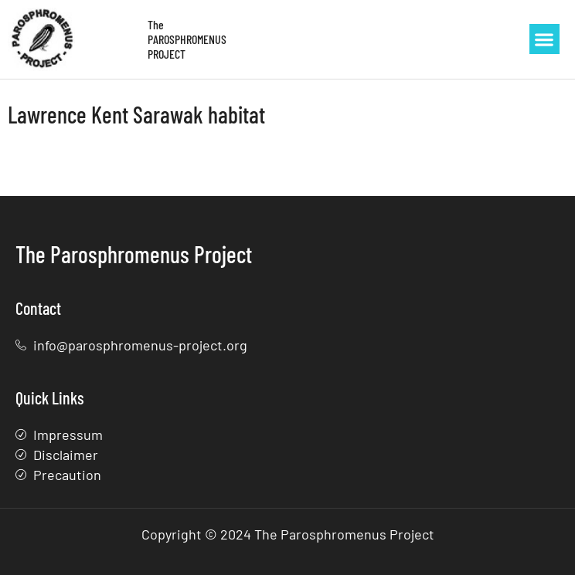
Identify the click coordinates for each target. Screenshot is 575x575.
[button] (544, 39)
